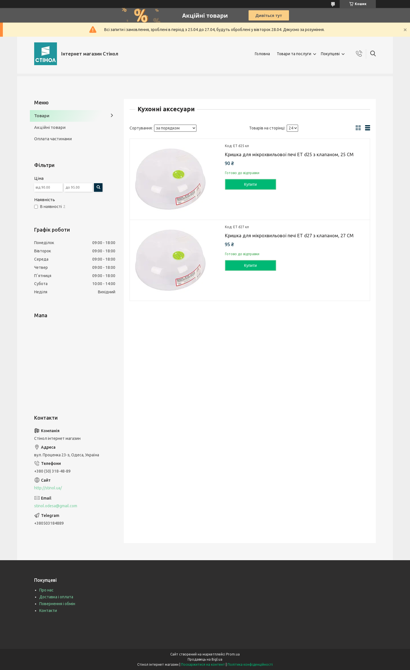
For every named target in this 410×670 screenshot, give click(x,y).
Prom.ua (233, 654)
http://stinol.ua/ (48, 488)
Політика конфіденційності (250, 664)
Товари (41, 115)
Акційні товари (49, 127)
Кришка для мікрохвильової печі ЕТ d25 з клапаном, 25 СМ (289, 154)
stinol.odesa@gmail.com (55, 506)
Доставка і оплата (56, 597)
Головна (262, 53)
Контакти (48, 610)
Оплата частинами (53, 138)
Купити (250, 184)
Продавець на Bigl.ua (205, 659)
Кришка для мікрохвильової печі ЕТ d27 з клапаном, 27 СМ (289, 235)
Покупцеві (330, 53)
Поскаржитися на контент (203, 664)
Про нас (46, 590)
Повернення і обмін (57, 603)
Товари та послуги (294, 53)
